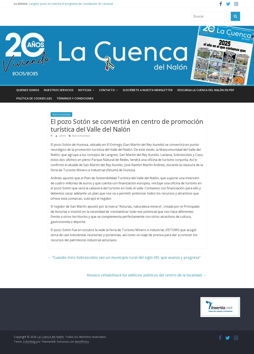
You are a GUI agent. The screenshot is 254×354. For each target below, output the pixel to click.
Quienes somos (27, 90)
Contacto (107, 90)
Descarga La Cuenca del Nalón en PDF (205, 90)
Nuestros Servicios (58, 90)
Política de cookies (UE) (34, 98)
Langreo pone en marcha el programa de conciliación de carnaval (71, 4)
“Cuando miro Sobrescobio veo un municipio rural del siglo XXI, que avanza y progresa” (124, 257)
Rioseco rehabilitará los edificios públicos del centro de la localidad (146, 275)
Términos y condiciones (75, 98)
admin (63, 135)
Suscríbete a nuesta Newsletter (148, 90)
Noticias (84, 90)
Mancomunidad (61, 114)
